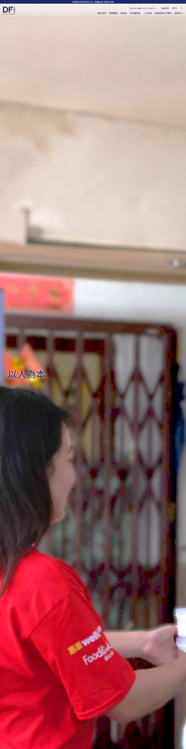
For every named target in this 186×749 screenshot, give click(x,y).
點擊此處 (98, 1)
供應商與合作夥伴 (163, 13)
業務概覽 (113, 13)
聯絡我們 (165, 8)
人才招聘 (147, 13)
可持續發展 (135, 13)
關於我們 (102, 13)
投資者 (123, 13)
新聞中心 (178, 13)
